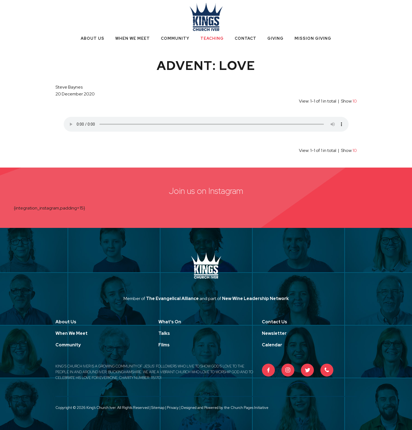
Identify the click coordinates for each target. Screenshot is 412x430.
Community (175, 38)
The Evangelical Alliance (172, 298)
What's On (169, 322)
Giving (275, 38)
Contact (245, 38)
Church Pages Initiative (249, 407)
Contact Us (274, 322)
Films (164, 345)
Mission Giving (313, 38)
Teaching (212, 38)
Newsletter (274, 333)
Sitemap (157, 407)
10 (354, 101)
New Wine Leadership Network (255, 298)
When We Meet (132, 38)
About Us (92, 38)
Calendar (272, 345)
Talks (164, 333)
